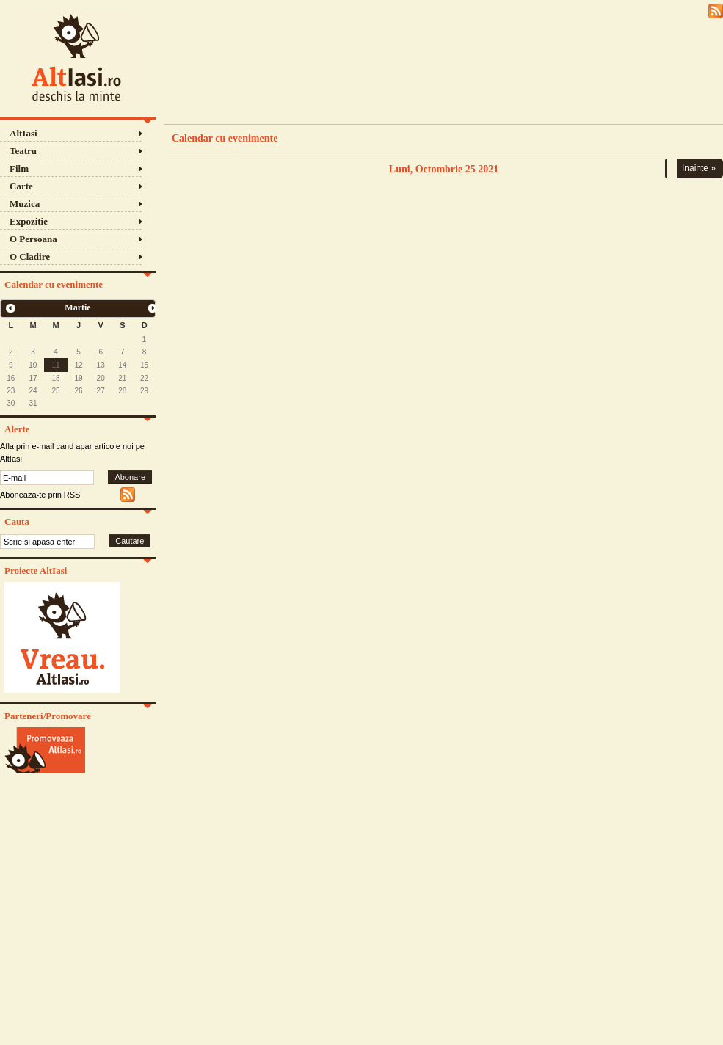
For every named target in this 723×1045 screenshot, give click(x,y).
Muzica (25, 203)
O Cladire (30, 256)
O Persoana (33, 238)
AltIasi (23, 133)
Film (19, 168)
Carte (21, 186)
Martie (77, 307)
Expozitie (29, 221)
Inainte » (699, 168)
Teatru (23, 150)
